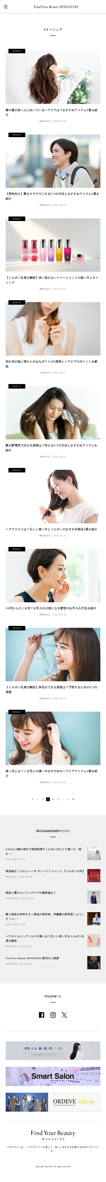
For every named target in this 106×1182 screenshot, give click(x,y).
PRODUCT (45, 121)
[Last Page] (73, 799)
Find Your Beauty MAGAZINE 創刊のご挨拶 (32, 958)
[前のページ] (33, 799)
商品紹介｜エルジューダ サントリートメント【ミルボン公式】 (45, 871)
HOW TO (45, 372)
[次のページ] (68, 799)
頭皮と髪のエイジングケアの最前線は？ (31, 892)
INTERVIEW (12, 898)
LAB (7, 859)
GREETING (11, 963)
